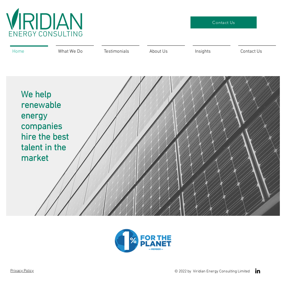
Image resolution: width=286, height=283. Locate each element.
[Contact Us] (223, 22)
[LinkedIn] (257, 270)
